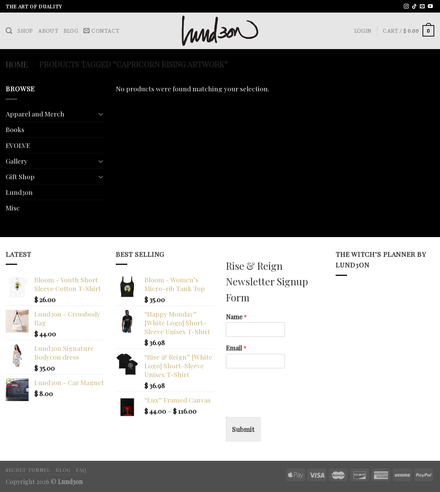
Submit (243, 429)
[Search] (9, 30)
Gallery (16, 160)
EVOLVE (18, 145)
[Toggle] (101, 114)
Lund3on (19, 192)
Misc (13, 207)
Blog (71, 31)
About (48, 31)
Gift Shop (20, 176)
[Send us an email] (422, 7)
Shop (25, 31)
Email (236, 348)
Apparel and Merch (35, 113)
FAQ (81, 469)
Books (15, 129)
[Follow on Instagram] (406, 7)
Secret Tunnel (28, 469)
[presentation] (284, 404)
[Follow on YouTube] (430, 7)
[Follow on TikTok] (414, 7)
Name (236, 317)
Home (17, 64)
